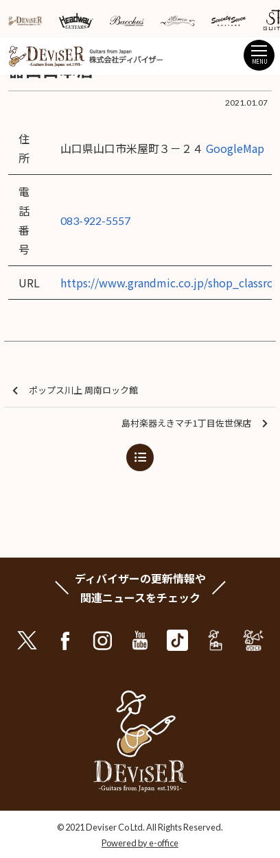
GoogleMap (235, 148)
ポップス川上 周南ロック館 (75, 390)
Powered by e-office (140, 842)
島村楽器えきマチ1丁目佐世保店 (194, 423)
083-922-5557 (95, 220)
